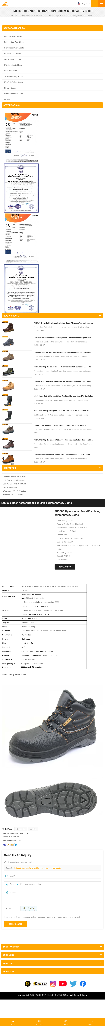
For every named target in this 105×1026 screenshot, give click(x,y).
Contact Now (65, 130)
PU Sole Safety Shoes (37, 15)
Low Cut (33, 392)
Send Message (15, 487)
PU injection (20, 392)
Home (15, 15)
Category (24, 15)
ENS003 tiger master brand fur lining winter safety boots (37, 431)
